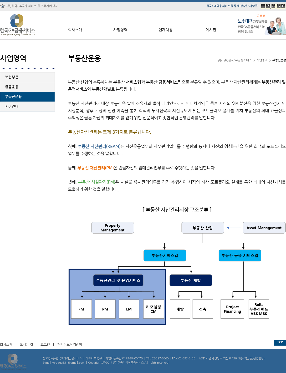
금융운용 (11, 87)
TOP (280, 342)
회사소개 (75, 30)
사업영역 (120, 30)
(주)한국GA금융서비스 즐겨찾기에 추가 (29, 6)
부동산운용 (13, 96)
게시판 (210, 30)
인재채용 (165, 30)
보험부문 (11, 77)
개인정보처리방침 (69, 344)
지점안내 (11, 106)
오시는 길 (26, 344)
